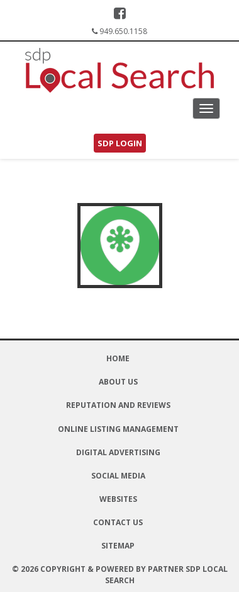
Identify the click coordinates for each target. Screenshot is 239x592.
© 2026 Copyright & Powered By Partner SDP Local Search (120, 574)
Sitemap (118, 545)
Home (118, 358)
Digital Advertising (118, 452)
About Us (118, 381)
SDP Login (119, 143)
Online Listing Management (118, 429)
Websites (118, 499)
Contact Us (118, 522)
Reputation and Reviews (118, 405)
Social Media (118, 475)
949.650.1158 (123, 31)
